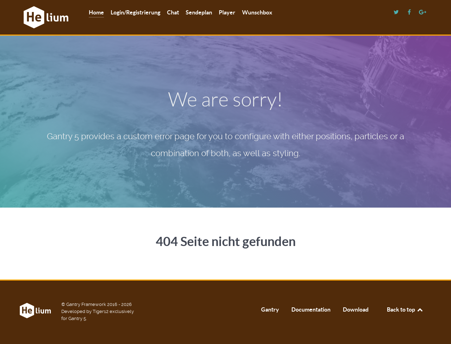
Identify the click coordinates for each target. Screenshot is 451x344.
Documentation (310, 309)
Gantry (270, 309)
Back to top (405, 309)
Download (356, 309)
